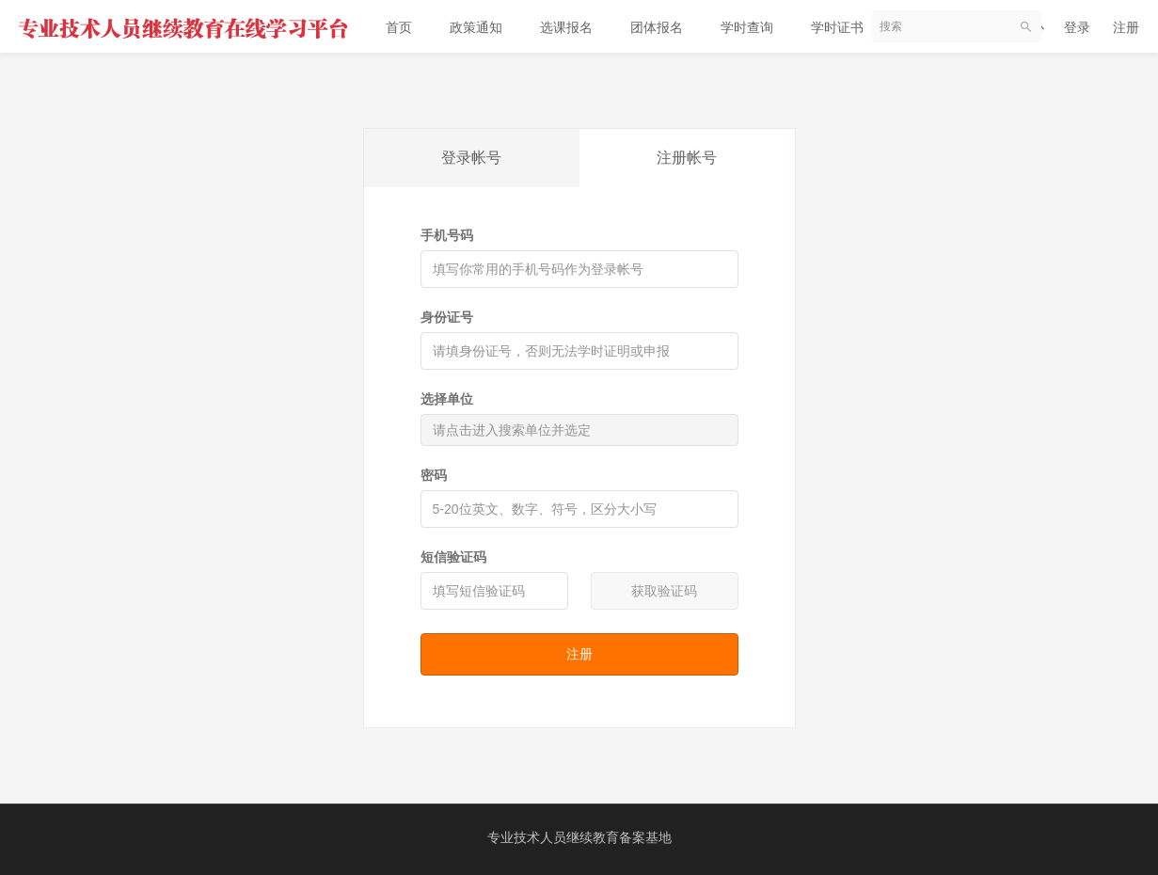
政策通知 (476, 27)
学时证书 (837, 27)
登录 (1077, 27)
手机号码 (446, 235)
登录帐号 (471, 158)
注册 (1126, 27)
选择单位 (446, 398)
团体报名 (656, 27)
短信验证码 (453, 557)
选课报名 (566, 27)
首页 (399, 27)
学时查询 (747, 27)
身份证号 (446, 317)
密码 (433, 475)
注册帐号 (687, 158)
